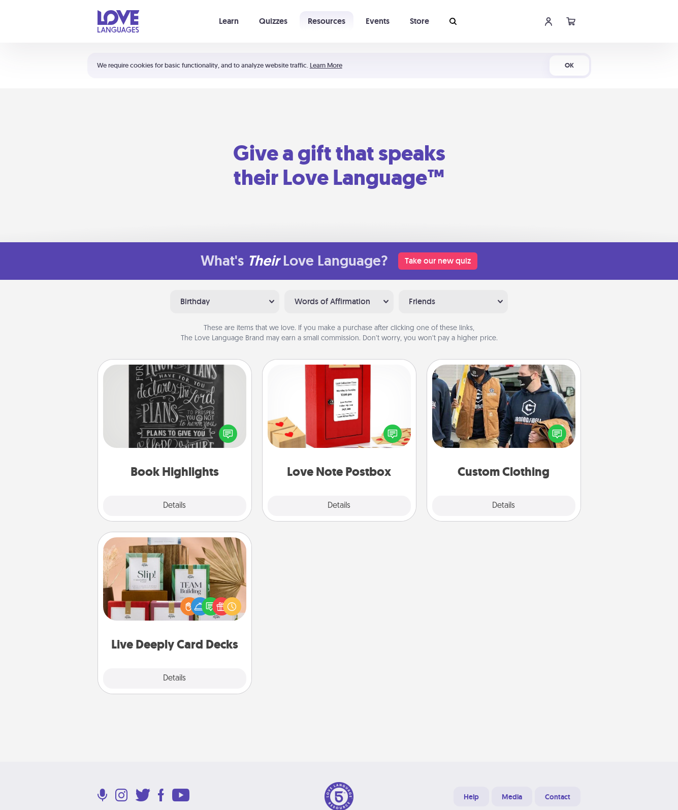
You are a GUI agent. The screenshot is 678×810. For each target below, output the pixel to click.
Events (378, 21)
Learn (229, 21)
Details (174, 506)
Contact (557, 796)
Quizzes (273, 21)
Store (419, 21)
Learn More (326, 65)
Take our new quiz (438, 260)
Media (512, 796)
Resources (326, 21)
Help (471, 796)
